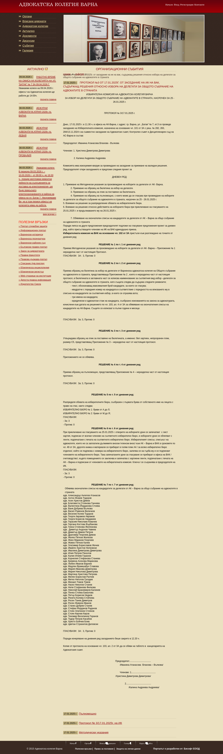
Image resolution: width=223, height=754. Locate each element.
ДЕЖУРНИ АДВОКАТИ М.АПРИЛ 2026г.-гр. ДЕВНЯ (35, 132)
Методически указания (93, 732)
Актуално (29, 30)
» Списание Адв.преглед (31, 263)
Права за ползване (104, 749)
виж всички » (49, 214)
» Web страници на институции (35, 276)
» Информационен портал (32, 230)
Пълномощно (87, 713)
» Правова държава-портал (33, 259)
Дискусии (29, 40)
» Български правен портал (33, 247)
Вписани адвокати (34, 21)
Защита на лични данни (128, 749)
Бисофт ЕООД (192, 748)
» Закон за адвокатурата (31, 251)
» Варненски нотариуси (31, 234)
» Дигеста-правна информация (35, 280)
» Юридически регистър (31, 271)
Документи (30, 35)
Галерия (28, 50)
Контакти (199, 4)
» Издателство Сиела (30, 284)
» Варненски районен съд (32, 243)
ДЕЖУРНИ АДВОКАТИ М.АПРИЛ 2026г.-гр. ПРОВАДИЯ (35, 152)
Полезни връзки (83, 749)
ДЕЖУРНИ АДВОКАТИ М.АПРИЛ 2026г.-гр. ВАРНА (35, 112)
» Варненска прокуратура (32, 238)
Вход (176, 4)
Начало (169, 4)
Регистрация (187, 4)
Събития (28, 45)
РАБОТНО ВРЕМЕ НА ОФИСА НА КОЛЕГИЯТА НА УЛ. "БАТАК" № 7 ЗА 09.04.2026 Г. (37, 81)
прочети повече (48, 99)
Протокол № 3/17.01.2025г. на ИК (100, 723)
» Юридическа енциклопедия (34, 267)
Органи (27, 16)
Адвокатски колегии (35, 26)
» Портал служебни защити (33, 226)
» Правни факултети (29, 255)
